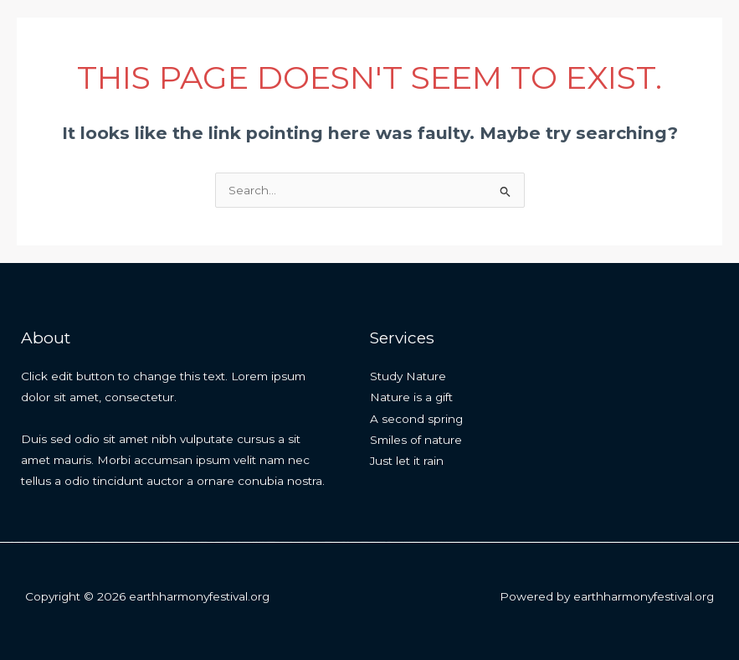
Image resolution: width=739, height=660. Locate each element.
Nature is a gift (411, 397)
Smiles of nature (416, 439)
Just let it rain (407, 460)
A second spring (416, 418)
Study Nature (408, 376)
